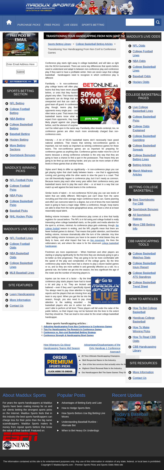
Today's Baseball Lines (131, 417)
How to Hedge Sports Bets (76, 408)
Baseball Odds (142, 76)
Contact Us (16, 305)
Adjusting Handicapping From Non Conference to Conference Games (78, 326)
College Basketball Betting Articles (94, 44)
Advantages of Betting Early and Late (82, 402)
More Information (20, 299)
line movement (97, 240)
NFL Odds (139, 45)
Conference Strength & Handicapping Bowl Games (69, 335)
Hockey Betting (19, 139)
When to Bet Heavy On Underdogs (80, 430)
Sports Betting (93, 24)
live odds (71, 24)
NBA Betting (17, 118)
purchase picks (28, 24)
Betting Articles (142, 165)
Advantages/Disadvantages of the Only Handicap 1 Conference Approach (102, 348)
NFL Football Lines (21, 238)
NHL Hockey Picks (21, 216)
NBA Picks (16, 195)
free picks (52, 24)
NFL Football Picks (21, 180)
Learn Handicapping (22, 294)
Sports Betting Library (59, 44)
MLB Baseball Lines (22, 272)
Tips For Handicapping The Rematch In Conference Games (73, 329)
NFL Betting (17, 103)
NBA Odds (139, 61)
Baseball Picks (19, 210)
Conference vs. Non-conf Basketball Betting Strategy (70, 332)
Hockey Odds (141, 82)
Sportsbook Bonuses (22, 155)
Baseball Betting (20, 134)
